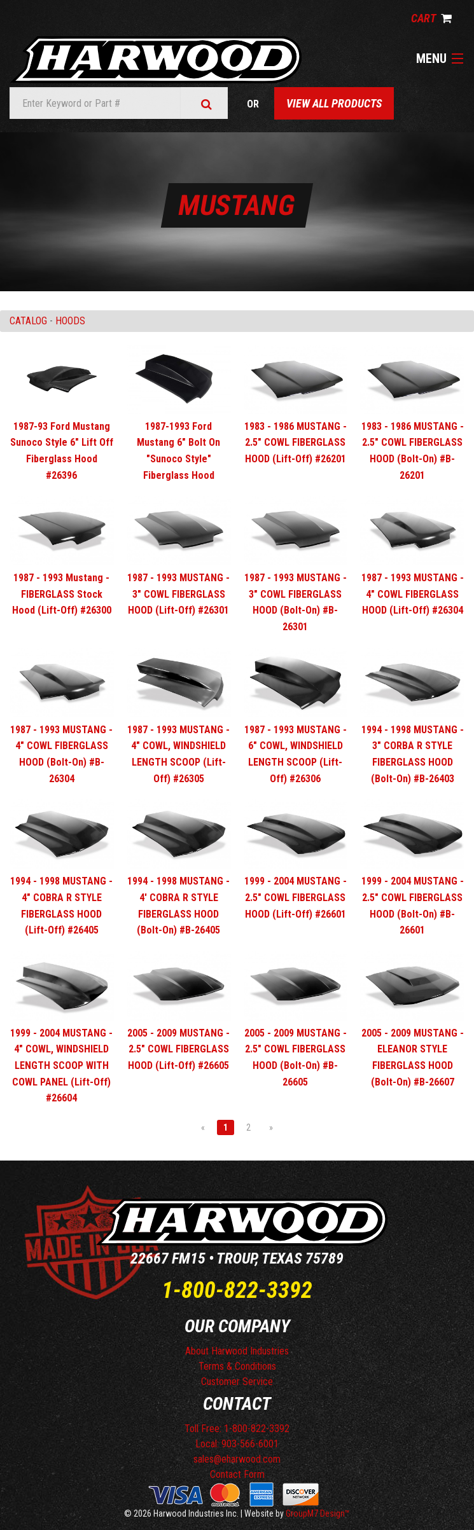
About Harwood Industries (237, 1351)
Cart (431, 18)
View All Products (334, 103)
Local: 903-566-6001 (237, 1444)
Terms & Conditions (237, 1366)
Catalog (28, 321)
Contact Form (237, 1474)
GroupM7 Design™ (318, 1513)
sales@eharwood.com (237, 1459)
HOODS (70, 321)
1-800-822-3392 (237, 1290)
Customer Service (237, 1381)
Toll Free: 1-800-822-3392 (237, 1429)
